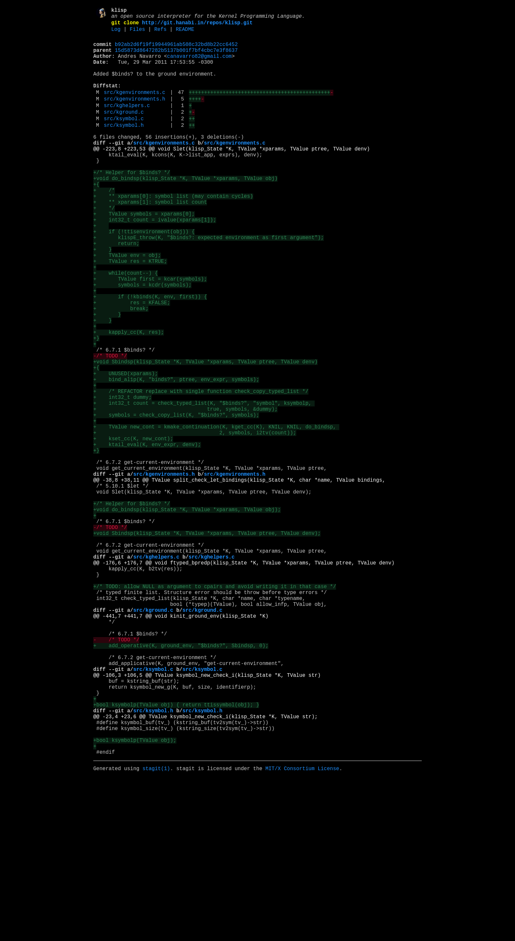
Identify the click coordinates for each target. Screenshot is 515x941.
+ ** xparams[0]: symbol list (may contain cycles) (173, 233)
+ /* (104, 226)
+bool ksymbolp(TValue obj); (134, 898)
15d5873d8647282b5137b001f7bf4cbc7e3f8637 (176, 57)
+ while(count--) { (125, 327)
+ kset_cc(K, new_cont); (133, 530)
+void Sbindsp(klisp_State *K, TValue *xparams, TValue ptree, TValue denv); (207, 645)
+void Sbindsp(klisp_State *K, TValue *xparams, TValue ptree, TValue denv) (205, 436)
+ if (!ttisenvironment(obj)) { (144, 277)
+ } (102, 298)
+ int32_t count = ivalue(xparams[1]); (154, 262)
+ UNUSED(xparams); (125, 450)
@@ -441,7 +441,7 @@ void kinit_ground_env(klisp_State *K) (180, 746)
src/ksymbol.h (124, 148)
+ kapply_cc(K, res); (128, 399)
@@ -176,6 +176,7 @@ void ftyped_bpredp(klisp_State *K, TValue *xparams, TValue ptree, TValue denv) (243, 681)
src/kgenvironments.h (134, 116)
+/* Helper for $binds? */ (131, 204)
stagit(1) (156, 930)
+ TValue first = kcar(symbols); (150, 334)
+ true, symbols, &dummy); (185, 493)
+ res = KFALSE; (131, 363)
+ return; (116, 291)
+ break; (120, 371)
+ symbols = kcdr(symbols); (142, 342)
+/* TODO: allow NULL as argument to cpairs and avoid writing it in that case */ (214, 710)
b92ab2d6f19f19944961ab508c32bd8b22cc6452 (176, 50)
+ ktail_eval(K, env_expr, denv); (147, 537)
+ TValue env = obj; (127, 306)
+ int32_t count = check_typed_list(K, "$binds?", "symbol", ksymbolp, (204, 486)
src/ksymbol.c (124, 140)
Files (137, 33)
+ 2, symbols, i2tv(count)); (194, 522)
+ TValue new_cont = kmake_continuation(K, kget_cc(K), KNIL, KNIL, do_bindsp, (216, 515)
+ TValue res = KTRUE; (130, 313)
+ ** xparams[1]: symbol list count (150, 240)
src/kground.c (124, 132)
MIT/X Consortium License (302, 930)
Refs (160, 33)
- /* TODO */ (116, 775)
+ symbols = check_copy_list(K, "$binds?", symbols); (176, 501)
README (185, 33)
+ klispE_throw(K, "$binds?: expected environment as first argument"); (208, 284)
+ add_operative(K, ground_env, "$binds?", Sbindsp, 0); (180, 783)
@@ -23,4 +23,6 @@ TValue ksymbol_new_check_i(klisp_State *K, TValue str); (205, 869)
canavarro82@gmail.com (199, 64)
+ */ (104, 248)
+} (96, 407)
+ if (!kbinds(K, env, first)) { (150, 356)
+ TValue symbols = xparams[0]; (144, 255)
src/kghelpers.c (127, 124)
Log (116, 33)
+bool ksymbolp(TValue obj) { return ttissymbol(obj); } (176, 855)
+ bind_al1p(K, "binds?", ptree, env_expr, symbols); (176, 457)
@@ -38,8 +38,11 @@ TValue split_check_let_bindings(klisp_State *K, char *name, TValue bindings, (239, 580)
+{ (96, 219)
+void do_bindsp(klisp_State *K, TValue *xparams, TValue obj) (185, 212)
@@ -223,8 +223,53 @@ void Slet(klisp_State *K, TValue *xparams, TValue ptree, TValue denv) (231, 175)
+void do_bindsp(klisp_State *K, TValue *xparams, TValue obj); (187, 616)
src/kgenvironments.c (134, 108)
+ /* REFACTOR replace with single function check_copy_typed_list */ (200, 472)
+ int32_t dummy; (122, 479)
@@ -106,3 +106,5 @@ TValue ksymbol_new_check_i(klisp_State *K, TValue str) (207, 819)
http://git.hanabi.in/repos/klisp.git (197, 26)
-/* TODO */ (110, 428)
